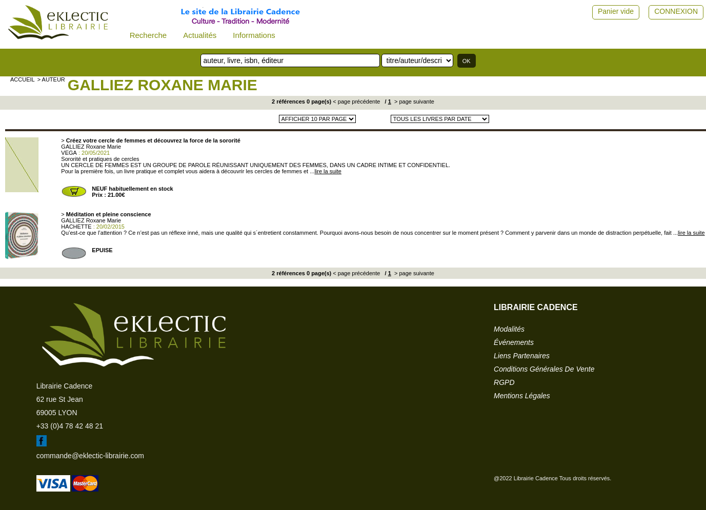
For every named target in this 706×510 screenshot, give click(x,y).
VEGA (69, 153)
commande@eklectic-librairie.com (90, 456)
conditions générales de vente (544, 369)
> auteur (51, 79)
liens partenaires (522, 356)
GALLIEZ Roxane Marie (162, 84)
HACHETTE (76, 226)
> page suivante (413, 101)
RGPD (504, 382)
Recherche (148, 35)
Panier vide (616, 11)
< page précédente (356, 101)
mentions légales (522, 396)
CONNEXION (676, 11)
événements (514, 342)
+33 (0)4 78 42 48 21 (69, 426)
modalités (509, 329)
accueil (22, 79)
